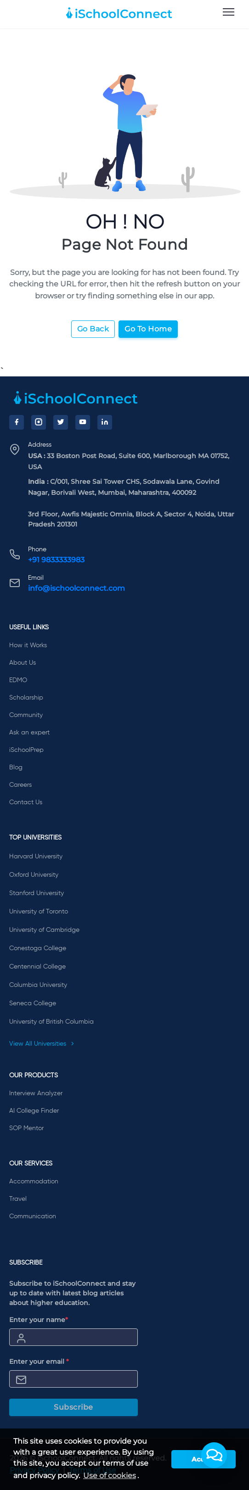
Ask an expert (29, 732)
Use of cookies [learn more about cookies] (109, 1475)
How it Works (28, 645)
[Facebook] (16, 422)
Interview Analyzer (35, 1093)
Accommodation (33, 1181)
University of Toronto (38, 911)
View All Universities (41, 1044)
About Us (22, 663)
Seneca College (32, 1003)
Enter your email (39, 1361)
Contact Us (25, 802)
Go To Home (148, 329)
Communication (32, 1216)
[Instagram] (38, 422)
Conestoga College (37, 948)
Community (26, 715)
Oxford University (33, 875)
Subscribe (73, 1407)
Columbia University (38, 985)
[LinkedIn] (104, 422)
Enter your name (38, 1320)
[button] (214, 1455)
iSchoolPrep (26, 750)
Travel (18, 1199)
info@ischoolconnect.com (76, 588)
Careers (20, 785)
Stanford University (36, 893)
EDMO (18, 680)
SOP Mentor (26, 1128)
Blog (16, 767)
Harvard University (35, 856)
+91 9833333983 (56, 559)
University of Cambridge (44, 930)
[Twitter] (60, 422)
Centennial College (37, 966)
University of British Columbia (51, 1022)
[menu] (228, 12)
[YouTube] (82, 422)
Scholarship (26, 698)
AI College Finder (34, 1111)
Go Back (93, 329)
